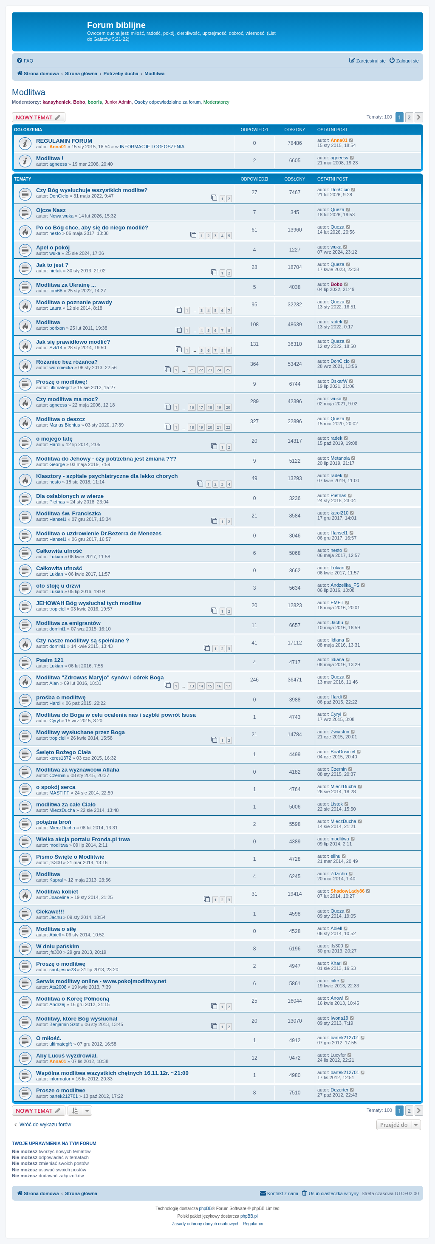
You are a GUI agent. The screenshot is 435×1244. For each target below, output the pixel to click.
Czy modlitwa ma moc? (67, 399)
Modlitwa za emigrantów (68, 623)
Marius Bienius (64, 424)
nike (334, 980)
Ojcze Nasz (51, 210)
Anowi (336, 998)
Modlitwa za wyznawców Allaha (77, 769)
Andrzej (57, 1004)
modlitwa (58, 845)
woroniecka (61, 367)
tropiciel (57, 608)
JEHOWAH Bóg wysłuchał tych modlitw (88, 603)
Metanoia (340, 458)
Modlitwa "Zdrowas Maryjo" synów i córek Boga (100, 677)
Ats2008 (57, 987)
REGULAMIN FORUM (64, 141)
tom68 (55, 290)
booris (95, 102)
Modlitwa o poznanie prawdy (74, 302)
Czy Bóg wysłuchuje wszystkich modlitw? (91, 190)
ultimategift (60, 387)
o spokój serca (55, 787)
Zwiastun (339, 731)
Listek (336, 803)
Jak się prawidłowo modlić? (73, 342)
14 (201, 686)
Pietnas (57, 501)
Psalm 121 (50, 660)
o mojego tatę (54, 438)
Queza (337, 209)
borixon (57, 328)
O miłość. (48, 1038)
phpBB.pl (249, 1216)
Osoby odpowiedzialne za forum (167, 102)
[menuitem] (24, 61)
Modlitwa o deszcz (60, 419)
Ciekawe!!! (50, 911)
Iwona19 (339, 1018)
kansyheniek (56, 102)
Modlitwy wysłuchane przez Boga (80, 732)
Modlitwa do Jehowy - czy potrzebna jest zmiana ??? (106, 458)
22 (201, 370)
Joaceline (59, 897)
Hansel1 (57, 519)
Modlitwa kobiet (57, 891)
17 (201, 407)
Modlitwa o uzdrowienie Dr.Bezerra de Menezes (98, 533)
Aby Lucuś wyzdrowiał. (67, 1055)
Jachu (336, 622)
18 (210, 407)
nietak (55, 270)
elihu (335, 856)
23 (210, 370)
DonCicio (58, 195)
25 (228, 370)
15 (210, 686)
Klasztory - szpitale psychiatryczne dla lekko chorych (107, 476)
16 (191, 407)
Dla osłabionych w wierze (70, 496)
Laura (55, 308)
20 (228, 407)
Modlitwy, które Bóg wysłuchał (76, 1018)
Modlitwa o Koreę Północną (72, 998)
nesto (55, 233)
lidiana (337, 639)
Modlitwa (28, 92)
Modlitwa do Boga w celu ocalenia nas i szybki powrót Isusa (116, 715)
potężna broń (53, 822)
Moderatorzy (216, 102)
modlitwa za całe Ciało (66, 804)
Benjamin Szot (64, 1024)
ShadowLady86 (347, 890)
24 (219, 370)
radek (336, 321)
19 (219, 407)
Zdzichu (338, 873)
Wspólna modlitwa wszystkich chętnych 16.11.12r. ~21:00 (112, 1073)
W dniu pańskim (57, 946)
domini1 (57, 628)
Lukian (56, 556)
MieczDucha (343, 786)
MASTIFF (59, 792)
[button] (419, 117)
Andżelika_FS (344, 585)
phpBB (205, 1208)
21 (191, 370)
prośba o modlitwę (61, 697)
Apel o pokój (53, 247)
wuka (54, 253)
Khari (336, 963)
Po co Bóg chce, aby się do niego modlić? (92, 227)
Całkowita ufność (59, 551)
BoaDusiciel (342, 751)
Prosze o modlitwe (60, 1090)
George (57, 464)
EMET (337, 602)
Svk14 (55, 347)
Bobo (79, 102)
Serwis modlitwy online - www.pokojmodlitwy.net (101, 981)
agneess (58, 164)
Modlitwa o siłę (56, 929)
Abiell (55, 934)
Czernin (57, 775)
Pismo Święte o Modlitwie (70, 857)
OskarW (338, 381)
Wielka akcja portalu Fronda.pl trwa (83, 839)
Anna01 (57, 146)
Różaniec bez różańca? (67, 362)
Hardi (54, 444)
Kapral (56, 879)
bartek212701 (344, 1037)
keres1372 (60, 758)
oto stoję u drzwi (58, 585)
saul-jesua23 (62, 969)
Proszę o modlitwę (60, 964)
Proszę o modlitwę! (61, 382)
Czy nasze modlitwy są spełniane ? (82, 640)
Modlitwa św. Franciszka (68, 513)
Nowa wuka (61, 215)
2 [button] (409, 117)
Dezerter (339, 1089)
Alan (54, 683)
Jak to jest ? (52, 265)
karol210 (339, 512)
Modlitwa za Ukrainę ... (66, 285)
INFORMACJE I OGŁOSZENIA (152, 146)
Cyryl (54, 720)
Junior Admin (118, 102)
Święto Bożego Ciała (63, 752)
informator (60, 1078)
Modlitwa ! (49, 158)
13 (191, 686)
